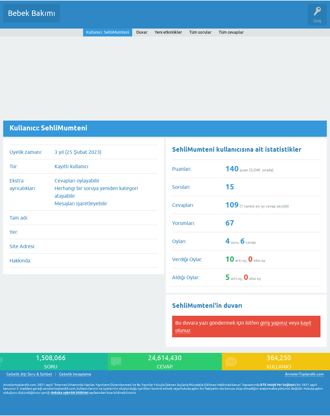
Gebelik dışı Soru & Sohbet (29, 374)
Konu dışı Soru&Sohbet (220, 17)
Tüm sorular (200, 32)
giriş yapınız (274, 323)
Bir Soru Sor (182, 17)
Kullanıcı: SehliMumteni (107, 32)
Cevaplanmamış (98, 17)
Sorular (71, 17)
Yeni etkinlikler (168, 32)
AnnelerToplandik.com (304, 374)
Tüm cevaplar (231, 32)
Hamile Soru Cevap (266, 17)
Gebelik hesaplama (75, 374)
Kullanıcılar (156, 17)
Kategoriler (129, 17)
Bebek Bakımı (31, 13)
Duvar (141, 32)
